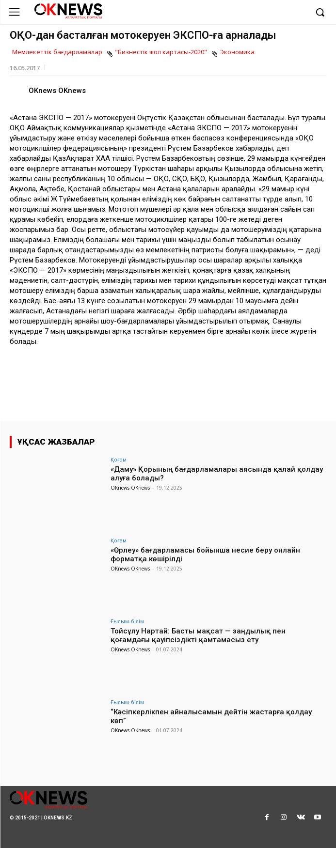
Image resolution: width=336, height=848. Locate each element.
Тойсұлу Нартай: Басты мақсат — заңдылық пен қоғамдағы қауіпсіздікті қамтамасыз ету (198, 635)
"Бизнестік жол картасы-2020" (160, 52)
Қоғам (119, 459)
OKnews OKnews (57, 90)
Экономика (237, 52)
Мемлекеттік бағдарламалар (57, 52)
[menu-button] (14, 11)
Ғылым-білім (127, 621)
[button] (320, 12)
